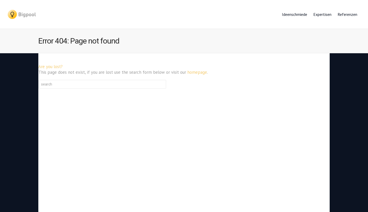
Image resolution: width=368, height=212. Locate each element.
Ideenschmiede (294, 14)
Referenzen (347, 14)
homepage (197, 72)
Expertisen (322, 14)
